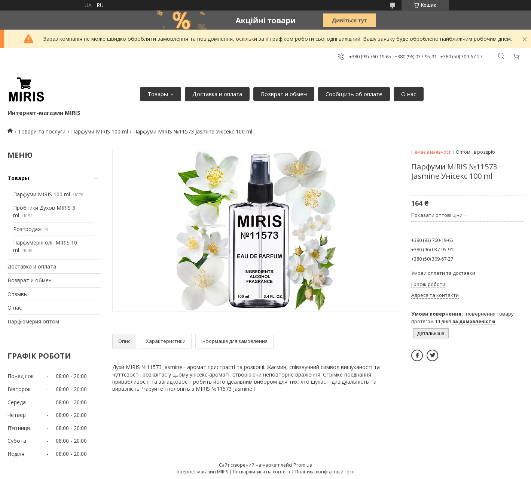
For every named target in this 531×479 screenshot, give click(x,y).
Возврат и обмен (284, 94)
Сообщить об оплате (354, 94)
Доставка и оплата (217, 94)
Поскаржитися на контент (261, 472)
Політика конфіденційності (325, 472)
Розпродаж (27, 229)
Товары (157, 94)
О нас (408, 94)
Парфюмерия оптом (33, 321)
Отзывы (17, 294)
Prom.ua (302, 464)
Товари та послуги (41, 131)
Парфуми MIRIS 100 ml (99, 131)
